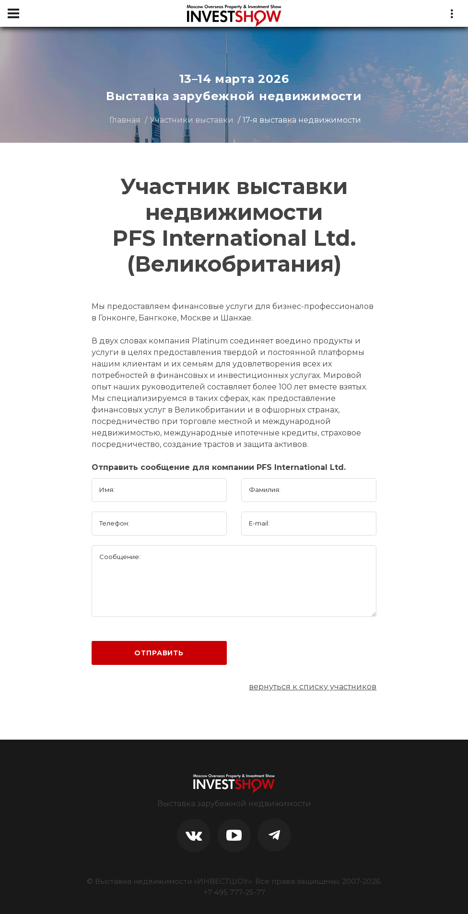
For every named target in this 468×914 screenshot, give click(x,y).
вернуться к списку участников (312, 686)
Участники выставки (192, 120)
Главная (124, 120)
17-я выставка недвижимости (302, 120)
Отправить (159, 653)
